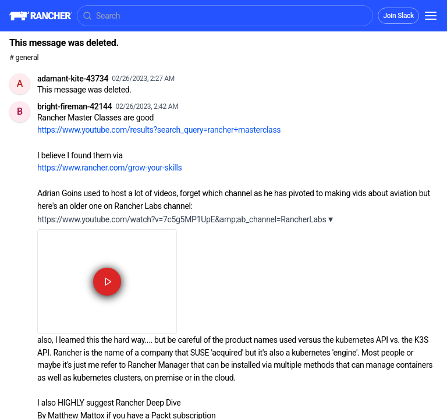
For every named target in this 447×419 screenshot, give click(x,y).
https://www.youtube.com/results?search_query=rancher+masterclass (159, 129)
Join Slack (398, 16)
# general (23, 57)
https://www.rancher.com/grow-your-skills (109, 167)
